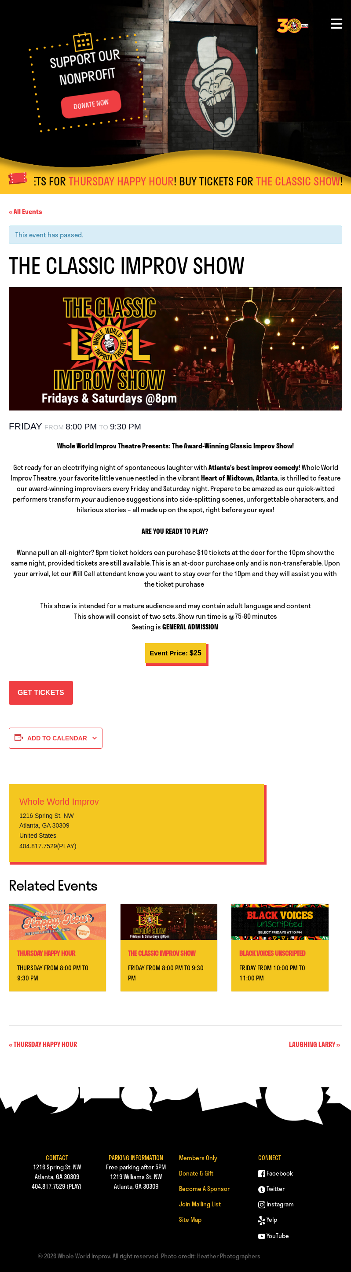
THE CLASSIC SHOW (307, 181)
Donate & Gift (196, 1173)
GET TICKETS (41, 692)
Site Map (190, 1219)
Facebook (275, 1173)
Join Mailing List (200, 1204)
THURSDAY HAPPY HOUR (130, 181)
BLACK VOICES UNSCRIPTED (272, 952)
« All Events (25, 211)
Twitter (271, 1188)
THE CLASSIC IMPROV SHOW (161, 952)
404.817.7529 (48, 1186)
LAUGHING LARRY (314, 1044)
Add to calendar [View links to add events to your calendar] (57, 738)
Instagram (276, 1204)
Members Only (198, 1157)
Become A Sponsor (204, 1188)
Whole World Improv (59, 801)
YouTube (273, 1235)
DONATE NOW (91, 104)
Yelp (267, 1219)
